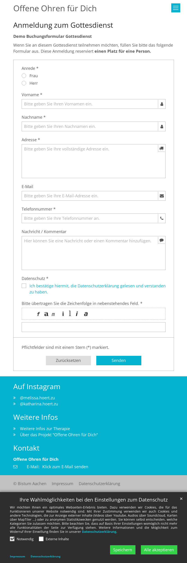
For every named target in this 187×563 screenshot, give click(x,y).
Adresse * (31, 139)
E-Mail (27, 186)
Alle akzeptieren (159, 549)
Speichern (122, 549)
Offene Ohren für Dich (36, 459)
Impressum (17, 556)
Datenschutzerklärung (99, 532)
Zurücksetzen (68, 360)
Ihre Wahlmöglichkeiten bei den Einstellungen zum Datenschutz (94, 500)
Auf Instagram (37, 386)
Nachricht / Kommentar (44, 231)
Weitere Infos (35, 417)
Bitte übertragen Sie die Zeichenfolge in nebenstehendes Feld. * (82, 303)
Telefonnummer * (39, 209)
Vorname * (32, 94)
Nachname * (34, 117)
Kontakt (26, 447)
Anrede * (30, 68)
